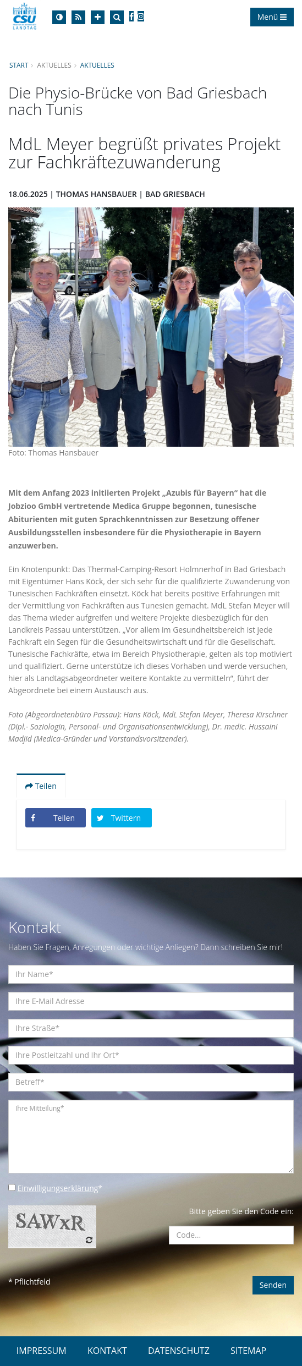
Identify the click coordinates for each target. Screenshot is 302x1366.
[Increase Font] (98, 17)
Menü (272, 17)
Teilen (41, 786)
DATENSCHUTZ (179, 1351)
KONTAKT (107, 1351)
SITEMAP (248, 1351)
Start (18, 65)
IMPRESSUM (42, 1351)
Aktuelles (97, 65)
